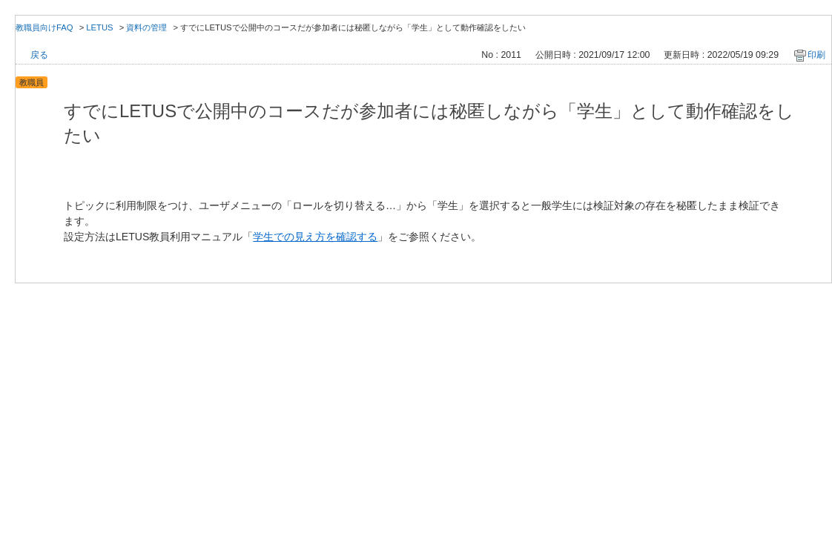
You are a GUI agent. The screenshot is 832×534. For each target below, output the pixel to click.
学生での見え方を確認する (315, 237)
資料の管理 (146, 27)
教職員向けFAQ (44, 27)
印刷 (816, 55)
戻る (39, 55)
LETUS (99, 27)
